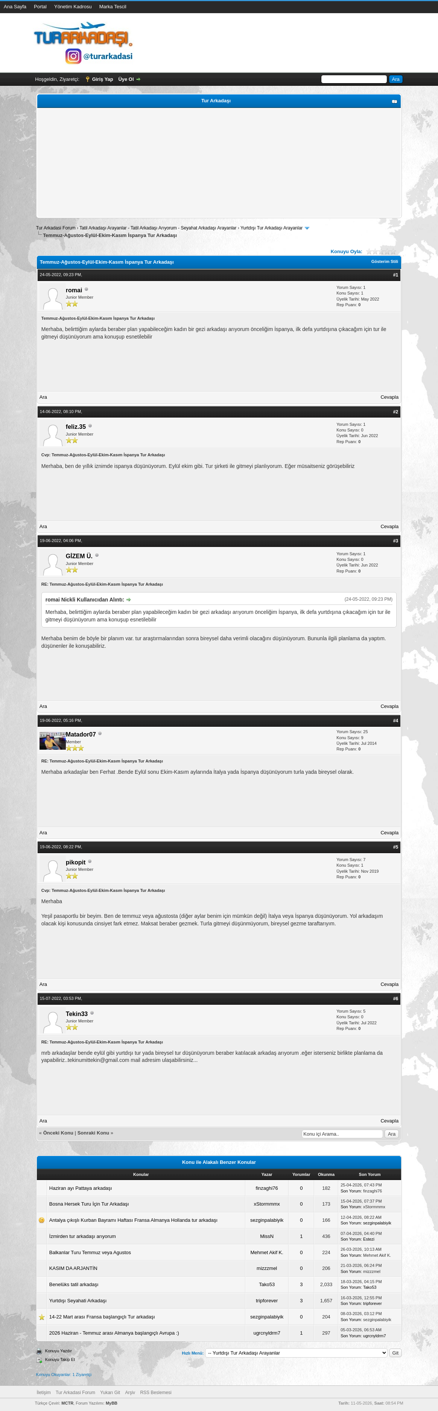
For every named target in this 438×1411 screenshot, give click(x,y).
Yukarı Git (110, 1392)
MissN (267, 1236)
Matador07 (81, 734)
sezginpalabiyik (266, 1220)
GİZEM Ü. (79, 556)
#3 (395, 541)
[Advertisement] (219, 163)
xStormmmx (267, 1204)
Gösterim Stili (384, 261)
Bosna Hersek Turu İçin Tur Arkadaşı (89, 1204)
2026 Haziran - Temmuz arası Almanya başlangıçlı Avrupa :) (114, 1333)
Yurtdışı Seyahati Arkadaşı (77, 1300)
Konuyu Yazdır (58, 1351)
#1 (395, 275)
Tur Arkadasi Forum (56, 228)
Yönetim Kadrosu (73, 6)
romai (74, 290)
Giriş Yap (102, 79)
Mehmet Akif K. (266, 1252)
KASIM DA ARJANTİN (73, 1268)
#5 (395, 847)
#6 (395, 998)
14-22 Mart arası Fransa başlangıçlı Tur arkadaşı (102, 1317)
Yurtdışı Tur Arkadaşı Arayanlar (271, 228)
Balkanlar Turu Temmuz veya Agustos (90, 1252)
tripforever (267, 1300)
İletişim (43, 1392)
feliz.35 (76, 427)
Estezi (368, 1239)
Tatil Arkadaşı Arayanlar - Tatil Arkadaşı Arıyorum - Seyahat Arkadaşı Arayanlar (158, 228)
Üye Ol (126, 79)
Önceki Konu (58, 1133)
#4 (395, 720)
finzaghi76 (267, 1188)
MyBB (111, 1403)
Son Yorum (351, 1191)
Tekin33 (77, 1014)
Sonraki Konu (94, 1133)
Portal (40, 6)
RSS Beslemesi (155, 1392)
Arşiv (130, 1392)
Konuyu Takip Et (60, 1359)
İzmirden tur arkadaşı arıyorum (82, 1236)
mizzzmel (267, 1268)
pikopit (75, 862)
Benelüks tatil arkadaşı (74, 1284)
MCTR (67, 1403)
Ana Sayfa (15, 6)
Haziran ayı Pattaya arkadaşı (80, 1188)
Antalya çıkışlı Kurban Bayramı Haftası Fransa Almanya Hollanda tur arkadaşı (133, 1220)
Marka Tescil (112, 6)
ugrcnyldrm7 (266, 1333)
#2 (395, 412)
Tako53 (267, 1284)
